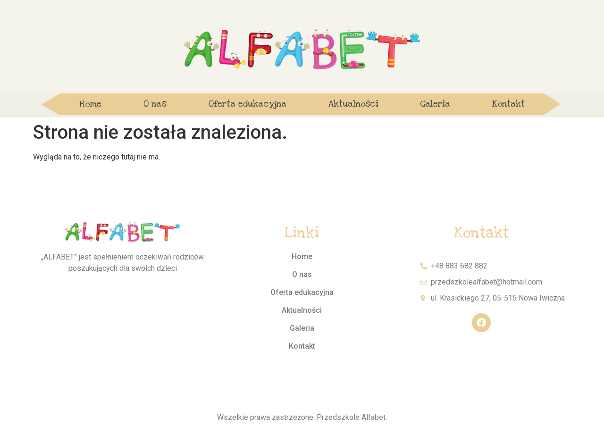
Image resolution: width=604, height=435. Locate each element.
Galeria (435, 104)
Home (90, 104)
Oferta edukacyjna (247, 104)
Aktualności (353, 104)
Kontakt (508, 104)
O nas (155, 104)
